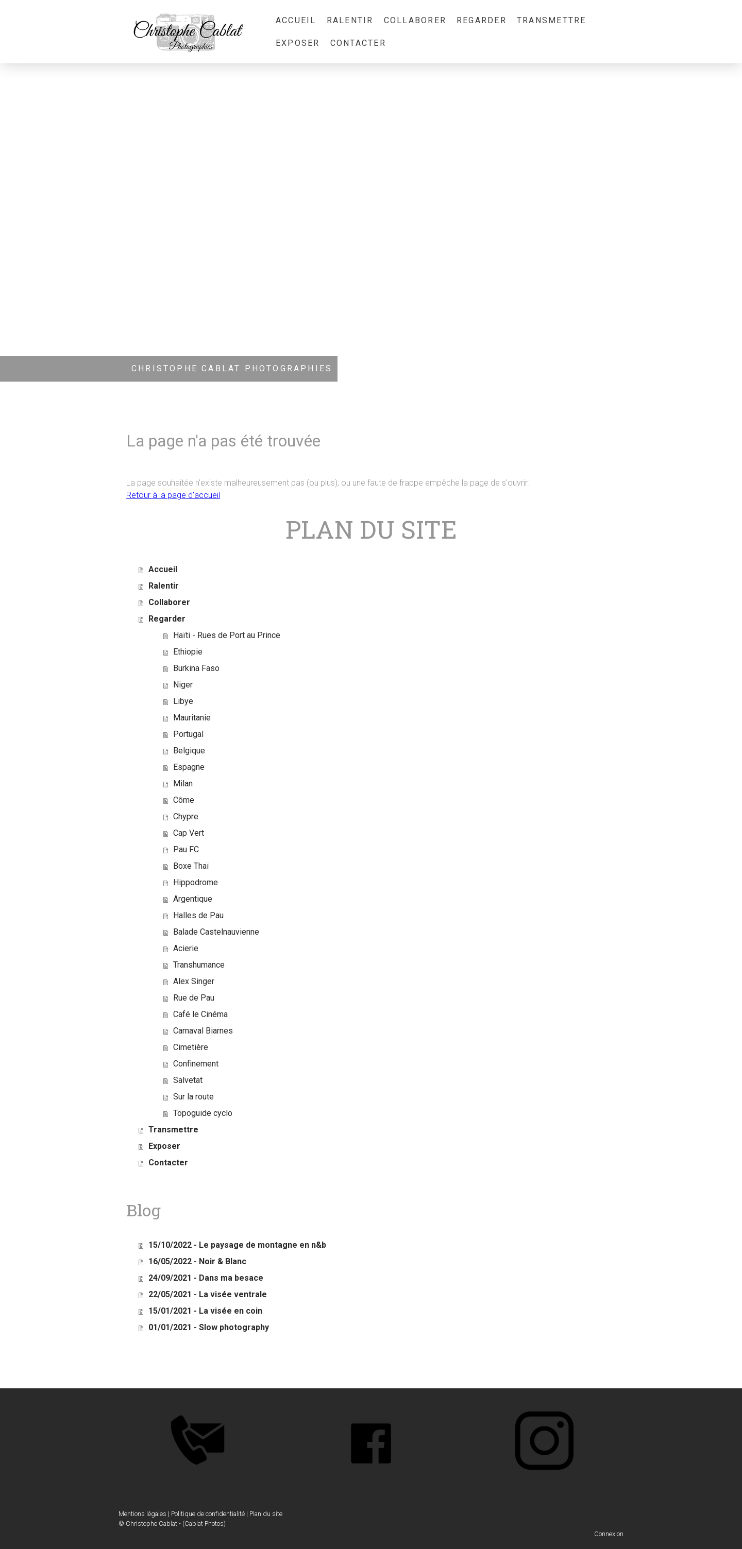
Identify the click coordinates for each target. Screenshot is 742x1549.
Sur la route (193, 1096)
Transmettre (551, 20)
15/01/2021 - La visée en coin (205, 1311)
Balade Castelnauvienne (216, 932)
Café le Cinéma (200, 1014)
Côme (183, 800)
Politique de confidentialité (208, 1514)
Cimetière (190, 1047)
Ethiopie (188, 652)
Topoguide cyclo (202, 1113)
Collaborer (415, 20)
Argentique (192, 899)
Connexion (608, 1534)
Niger (183, 685)
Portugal (188, 734)
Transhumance (199, 965)
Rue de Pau (193, 998)
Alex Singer (193, 981)
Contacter (358, 43)
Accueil (296, 20)
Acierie (185, 948)
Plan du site (265, 1514)
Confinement (195, 1064)
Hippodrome (195, 882)
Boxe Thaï (191, 866)
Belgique (189, 750)
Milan (183, 783)
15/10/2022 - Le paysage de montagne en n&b (237, 1245)
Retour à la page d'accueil (173, 495)
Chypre (185, 816)
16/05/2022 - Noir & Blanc (197, 1261)
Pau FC (186, 849)
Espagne (189, 767)
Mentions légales (142, 1514)
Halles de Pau (198, 915)
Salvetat (188, 1080)
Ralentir (350, 20)
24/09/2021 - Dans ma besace (205, 1278)
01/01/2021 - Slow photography (208, 1327)
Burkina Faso (196, 668)
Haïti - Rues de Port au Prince (226, 635)
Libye (183, 701)
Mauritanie (192, 717)
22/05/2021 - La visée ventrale (207, 1294)
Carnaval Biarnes (203, 1031)
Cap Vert (188, 833)
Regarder (482, 20)
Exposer (298, 43)
